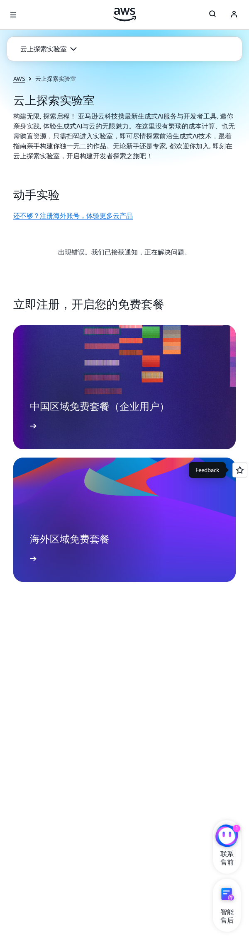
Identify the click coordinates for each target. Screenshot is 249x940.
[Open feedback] (239, 470)
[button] (48, 48)
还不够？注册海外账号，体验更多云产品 (73, 215)
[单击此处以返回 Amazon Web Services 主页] (124, 14)
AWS (19, 78)
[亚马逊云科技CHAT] (227, 836)
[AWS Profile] (234, 15)
